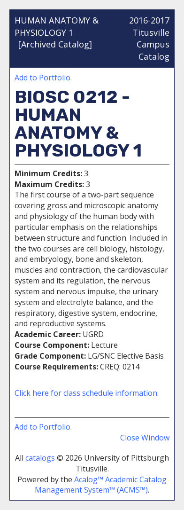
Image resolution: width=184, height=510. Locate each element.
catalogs (40, 458)
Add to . (43, 77)
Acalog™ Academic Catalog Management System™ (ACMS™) (101, 484)
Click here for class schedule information (86, 393)
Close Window (144, 437)
